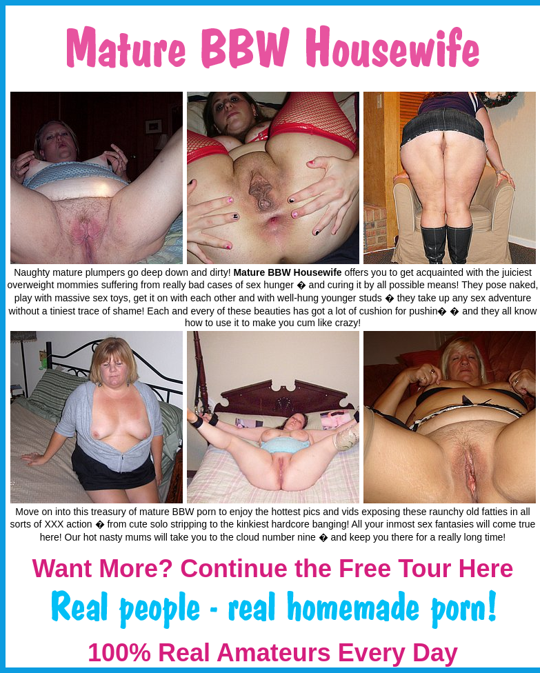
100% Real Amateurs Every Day (273, 653)
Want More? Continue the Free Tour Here (272, 568)
